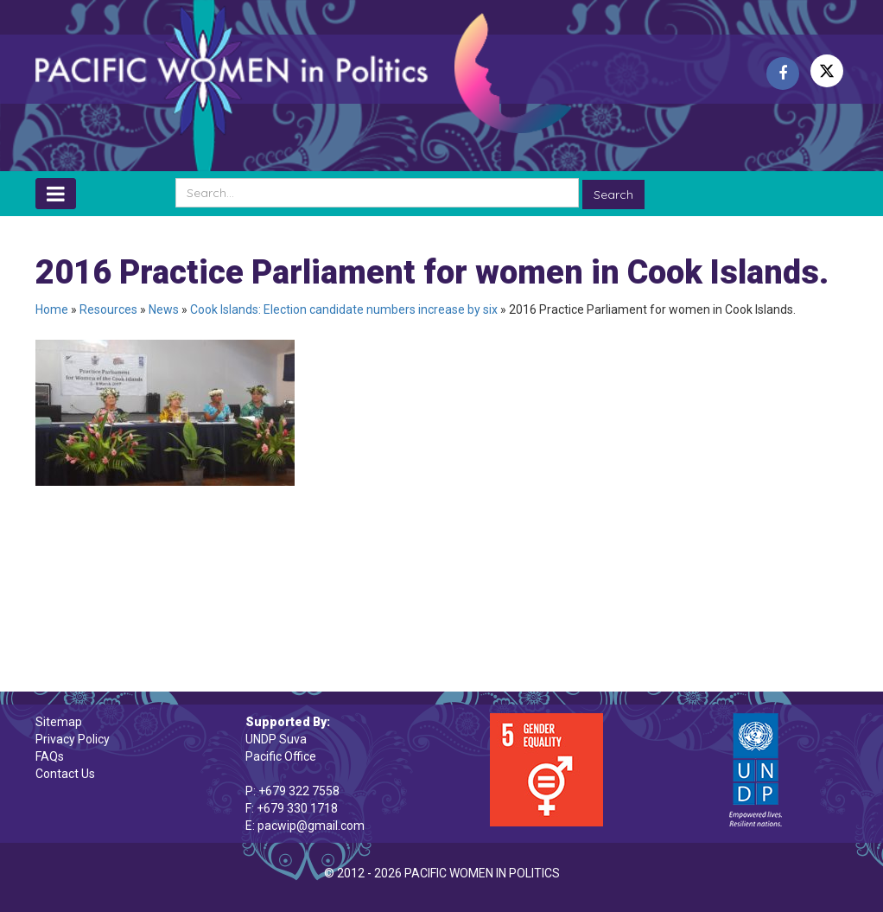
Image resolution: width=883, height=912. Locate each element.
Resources (108, 309)
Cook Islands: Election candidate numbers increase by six (344, 309)
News (164, 309)
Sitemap (58, 722)
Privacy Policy (72, 739)
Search (613, 194)
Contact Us (65, 774)
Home (51, 309)
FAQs (49, 756)
